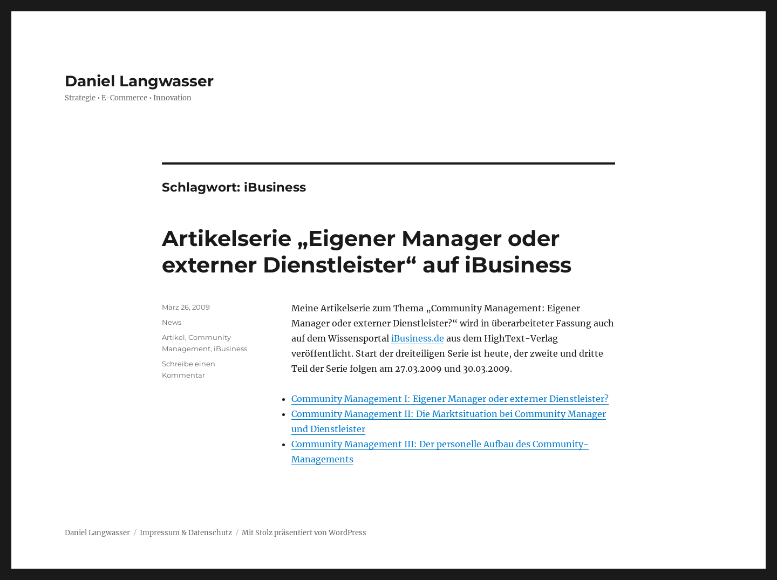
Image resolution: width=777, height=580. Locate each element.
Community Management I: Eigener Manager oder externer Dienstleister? (450, 398)
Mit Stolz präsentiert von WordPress (304, 532)
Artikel (173, 337)
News (171, 322)
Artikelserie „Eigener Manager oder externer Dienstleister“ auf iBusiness (366, 251)
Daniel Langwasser (139, 81)
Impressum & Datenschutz (186, 532)
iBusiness (230, 348)
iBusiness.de (417, 338)
